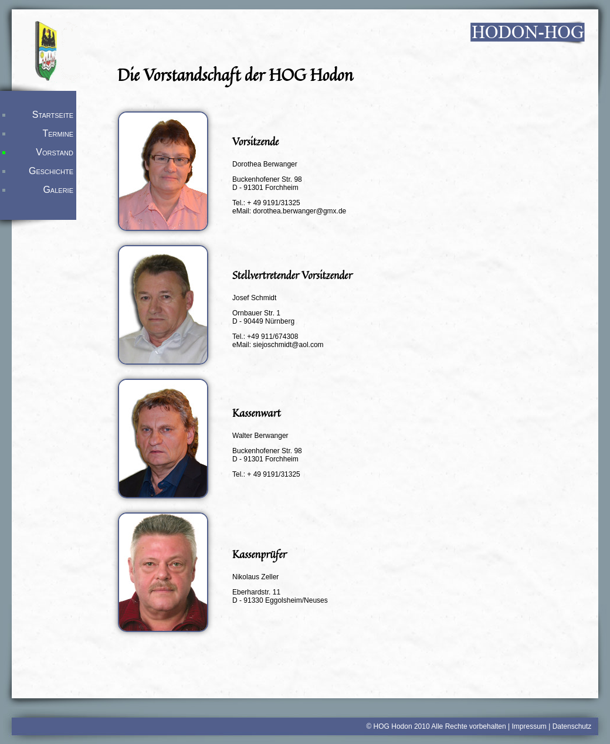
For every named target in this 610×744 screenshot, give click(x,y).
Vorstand (54, 152)
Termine (57, 133)
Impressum (528, 726)
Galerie (58, 190)
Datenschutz (572, 726)
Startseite (52, 115)
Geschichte (51, 171)
